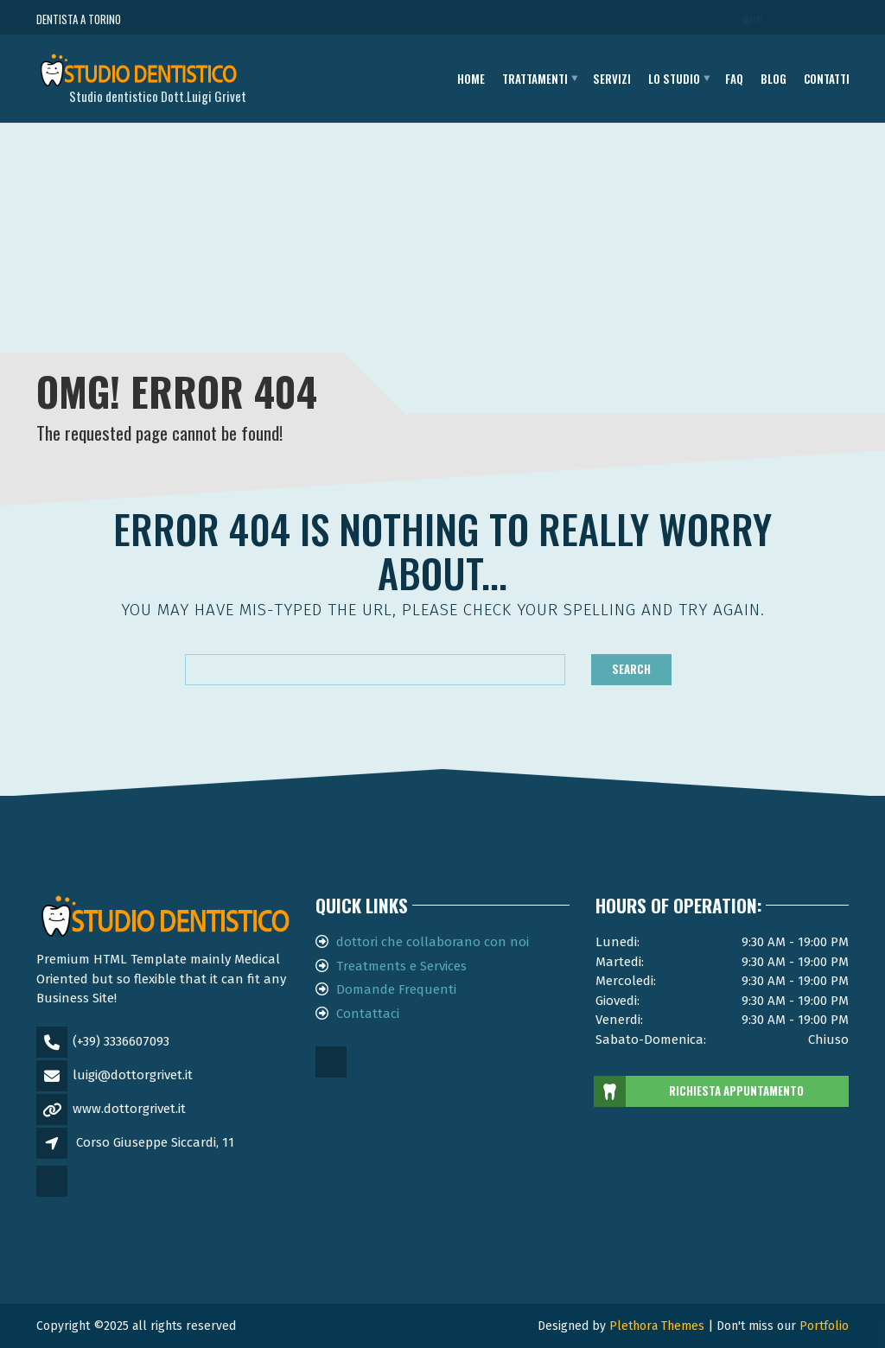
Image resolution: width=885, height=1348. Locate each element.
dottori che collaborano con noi (432, 942)
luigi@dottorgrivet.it (133, 1075)
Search (631, 668)
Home (471, 78)
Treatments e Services (401, 966)
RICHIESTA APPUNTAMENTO (699, 1091)
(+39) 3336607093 (121, 1041)
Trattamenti (535, 78)
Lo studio (674, 78)
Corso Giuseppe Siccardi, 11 (155, 1142)
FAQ (734, 78)
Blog (773, 78)
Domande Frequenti (396, 989)
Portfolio (824, 1326)
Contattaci (367, 1013)
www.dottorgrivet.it (129, 1108)
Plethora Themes (656, 1326)
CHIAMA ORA (753, 19)
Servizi (612, 78)
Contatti (827, 78)
